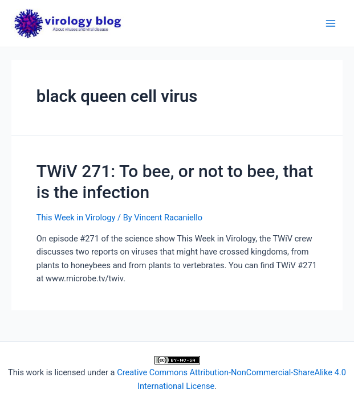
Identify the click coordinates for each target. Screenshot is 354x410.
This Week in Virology (76, 217)
